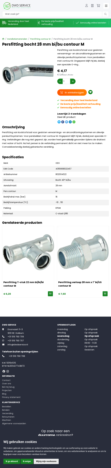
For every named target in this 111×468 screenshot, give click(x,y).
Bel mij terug (8, 387)
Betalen (6, 410)
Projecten (7, 390)
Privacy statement (11, 397)
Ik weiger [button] (27, 461)
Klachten (6, 420)
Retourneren (8, 416)
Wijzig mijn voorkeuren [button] (46, 461)
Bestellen (6, 406)
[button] (86, 6)
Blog (4, 393)
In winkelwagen (72, 92)
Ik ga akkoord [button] (12, 461)
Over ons (6, 383)
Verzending (7, 413)
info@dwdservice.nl (18, 344)
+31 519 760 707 (16, 340)
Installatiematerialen (17, 39)
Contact (6, 380)
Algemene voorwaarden (14, 423)
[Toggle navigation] (106, 6)
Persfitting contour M (40, 39)
